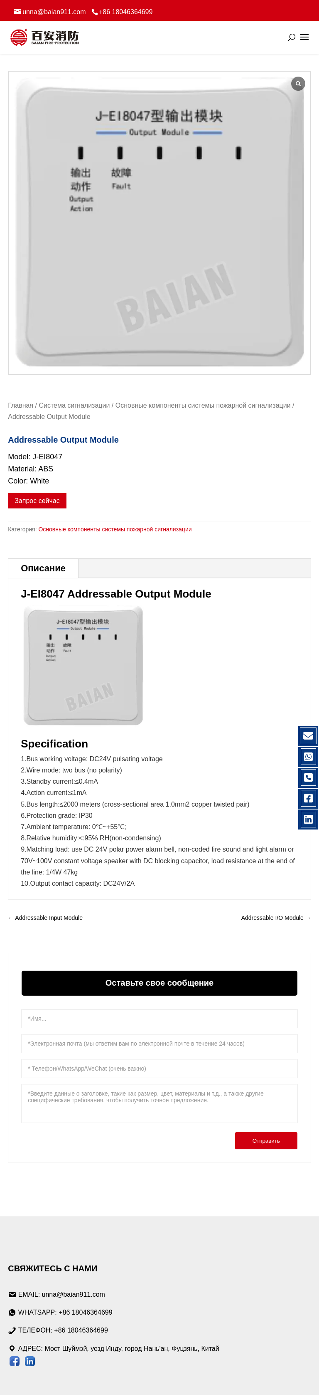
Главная (20, 405)
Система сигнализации (74, 405)
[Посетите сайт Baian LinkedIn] (30, 1363)
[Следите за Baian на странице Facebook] (14, 1363)
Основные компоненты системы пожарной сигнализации (203, 405)
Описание (43, 568)
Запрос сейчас (37, 500)
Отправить (266, 1141)
